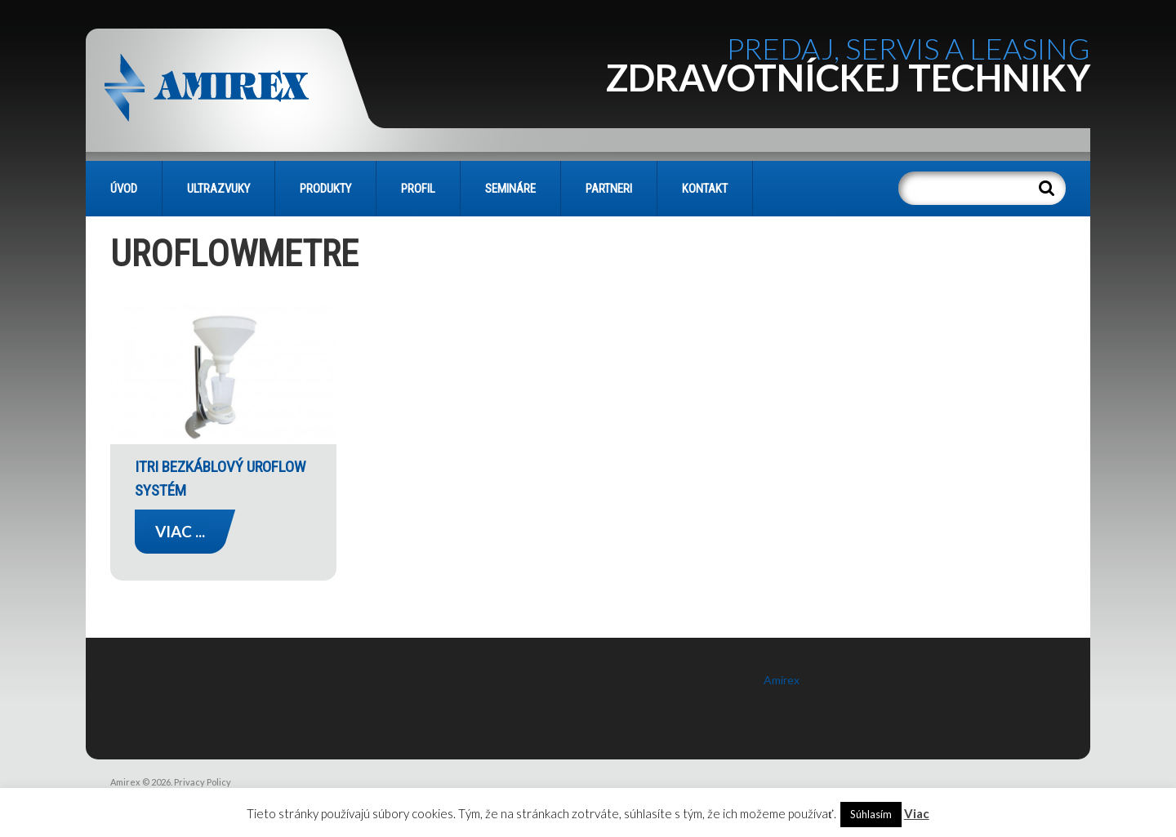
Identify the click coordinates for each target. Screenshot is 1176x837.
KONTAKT (705, 188)
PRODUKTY (325, 188)
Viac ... (180, 531)
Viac (916, 813)
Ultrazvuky (218, 188)
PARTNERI (609, 188)
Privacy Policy (202, 782)
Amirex (782, 680)
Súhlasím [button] (871, 814)
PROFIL (418, 188)
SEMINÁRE (510, 188)
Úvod (123, 188)
